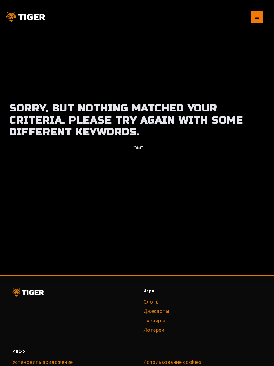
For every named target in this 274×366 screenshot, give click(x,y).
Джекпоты (156, 311)
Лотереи (154, 330)
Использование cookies (172, 362)
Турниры (154, 320)
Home (137, 147)
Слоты (151, 302)
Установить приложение (42, 362)
